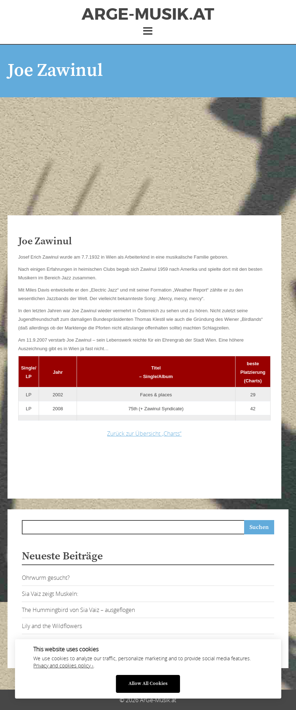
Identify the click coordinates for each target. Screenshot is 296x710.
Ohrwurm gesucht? (46, 578)
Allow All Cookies (148, 684)
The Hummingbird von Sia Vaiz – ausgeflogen (78, 610)
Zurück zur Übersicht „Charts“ (144, 433)
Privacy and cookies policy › (63, 665)
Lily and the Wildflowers (52, 626)
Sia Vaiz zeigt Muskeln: (50, 594)
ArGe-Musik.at (148, 14)
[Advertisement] (148, 151)
